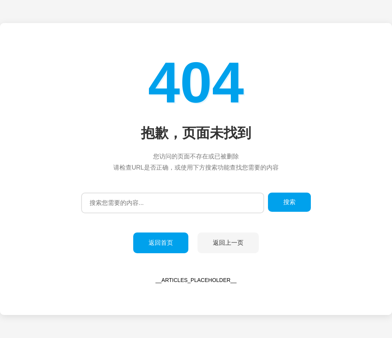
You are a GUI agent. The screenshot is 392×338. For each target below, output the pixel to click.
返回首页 (161, 242)
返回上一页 (228, 242)
